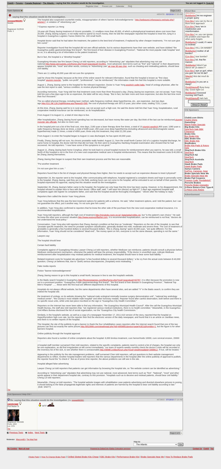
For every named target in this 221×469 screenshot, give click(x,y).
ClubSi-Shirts (191, 120)
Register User (92, 6)
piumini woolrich (150, 126)
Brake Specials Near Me (196, 176)
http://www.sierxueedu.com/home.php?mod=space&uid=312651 (76, 64)
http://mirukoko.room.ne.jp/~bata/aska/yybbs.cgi (118, 215)
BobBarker (191, 15)
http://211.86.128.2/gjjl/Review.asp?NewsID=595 (65, 103)
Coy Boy (190, 21)
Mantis (189, 76)
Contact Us (197, 449)
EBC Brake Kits (192, 141)
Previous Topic (16, 432)
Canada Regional (33, 3)
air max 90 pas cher (117, 66)
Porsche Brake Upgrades (197, 185)
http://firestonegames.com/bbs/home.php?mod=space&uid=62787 (109, 280)
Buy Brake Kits (192, 136)
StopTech (189, 152)
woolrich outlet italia (135, 85)
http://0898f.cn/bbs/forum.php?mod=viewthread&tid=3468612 (129, 350)
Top (9, 390)
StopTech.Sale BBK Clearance (194, 130)
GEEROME (13, 404)
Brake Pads (34, 457)
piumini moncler (53, 80)
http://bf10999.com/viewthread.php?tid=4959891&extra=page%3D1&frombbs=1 (118, 326)
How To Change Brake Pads (53, 457)
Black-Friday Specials (195, 124)
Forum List (107, 6)
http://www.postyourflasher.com (93, 217)
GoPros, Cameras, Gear (196, 171)
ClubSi (11, 3)
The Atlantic (48, 3)
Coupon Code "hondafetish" (198, 180)
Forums (19, 3)
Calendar (120, 6)
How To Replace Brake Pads (179, 457)
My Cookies (12, 449)
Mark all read (24, 449)
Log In (210, 3)
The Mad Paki (31, 439)
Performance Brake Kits (128, 457)
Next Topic (40, 432)
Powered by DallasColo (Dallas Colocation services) (110, 449)
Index (31, 432)
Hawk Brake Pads (193, 166)
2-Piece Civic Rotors (194, 190)
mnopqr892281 (15, 21)
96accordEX (20, 439)
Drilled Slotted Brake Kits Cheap (83, 457)
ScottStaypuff (192, 87)
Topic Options (15, 10)
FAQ (130, 6)
